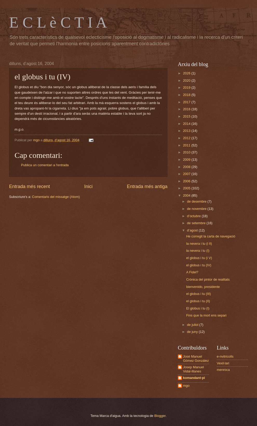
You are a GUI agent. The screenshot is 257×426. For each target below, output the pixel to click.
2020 (187, 80)
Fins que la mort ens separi (206, 315)
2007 (187, 174)
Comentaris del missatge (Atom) (56, 197)
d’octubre (194, 216)
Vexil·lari (223, 363)
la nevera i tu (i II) (199, 244)
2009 (187, 160)
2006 (187, 181)
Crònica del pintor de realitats (207, 279)
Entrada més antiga (147, 186)
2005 (187, 188)
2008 (187, 167)
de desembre (197, 201)
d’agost (193, 230)
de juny (193, 332)
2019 (187, 87)
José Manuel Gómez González (196, 358)
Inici (88, 186)
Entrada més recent (29, 186)
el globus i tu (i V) (199, 258)
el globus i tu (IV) (198, 265)
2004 (187, 195)
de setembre (196, 223)
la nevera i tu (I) (197, 251)
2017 (187, 102)
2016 (187, 109)
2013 (187, 131)
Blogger (160, 416)
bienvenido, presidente (203, 287)
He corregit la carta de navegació (210, 236)
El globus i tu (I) (197, 308)
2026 (187, 73)
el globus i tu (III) (198, 294)
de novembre (197, 209)
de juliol (193, 325)
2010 (187, 152)
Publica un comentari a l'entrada (45, 165)
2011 (187, 145)
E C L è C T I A (58, 22)
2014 (187, 124)
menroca (223, 370)
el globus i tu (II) (198, 301)
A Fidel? (192, 272)
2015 (187, 116)
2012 (187, 138)
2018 (187, 95)
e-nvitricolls (225, 356)
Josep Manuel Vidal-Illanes (193, 369)
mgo (186, 386)
